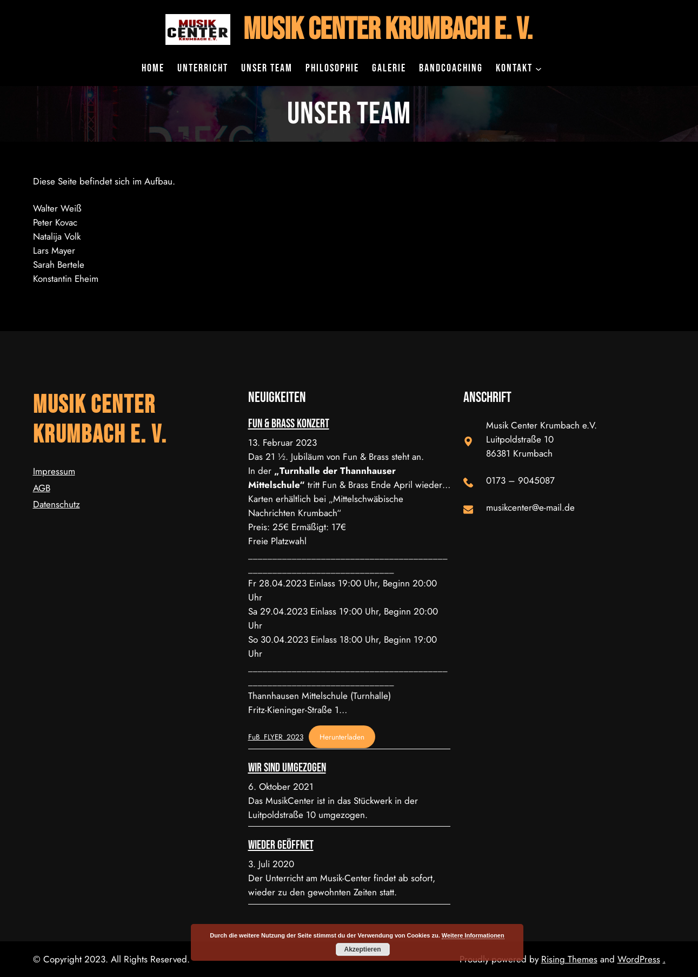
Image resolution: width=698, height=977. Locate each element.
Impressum (54, 471)
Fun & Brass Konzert (288, 424)
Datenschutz (56, 504)
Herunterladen (342, 736)
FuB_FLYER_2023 (275, 736)
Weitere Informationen (473, 935)
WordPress (638, 959)
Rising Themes (569, 959)
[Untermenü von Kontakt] (538, 68)
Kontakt (514, 68)
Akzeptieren (362, 949)
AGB (41, 487)
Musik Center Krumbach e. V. (388, 29)
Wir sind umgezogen (287, 768)
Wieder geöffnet (281, 845)
